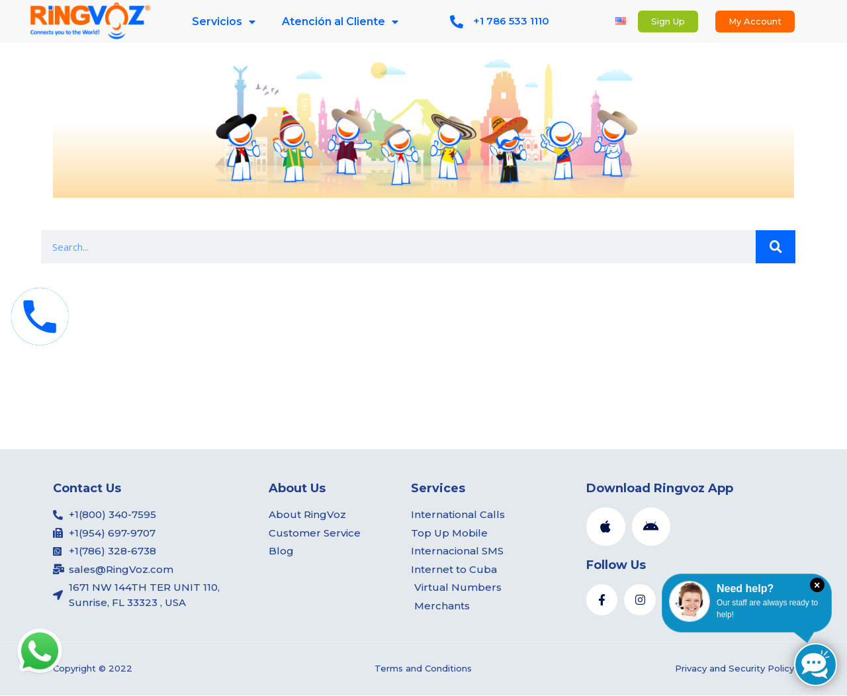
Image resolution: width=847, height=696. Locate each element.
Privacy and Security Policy (734, 669)
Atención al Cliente (340, 22)
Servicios (223, 22)
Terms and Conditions (423, 669)
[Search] (775, 246)
